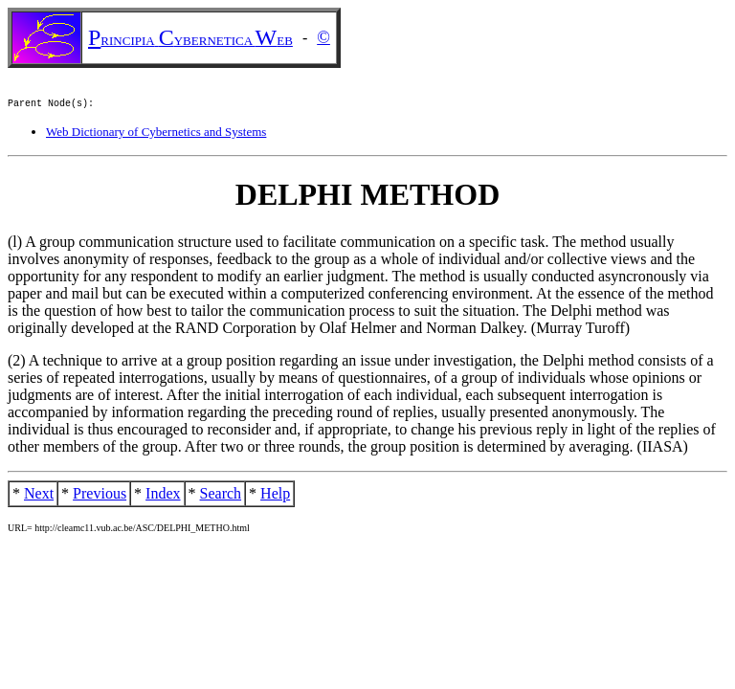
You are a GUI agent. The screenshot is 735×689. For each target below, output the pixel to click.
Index (162, 496)
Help (275, 496)
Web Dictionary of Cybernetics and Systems (156, 134)
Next (39, 496)
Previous (99, 496)
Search (221, 496)
